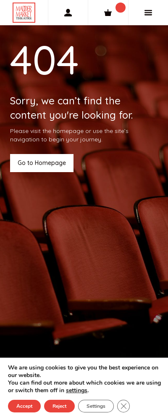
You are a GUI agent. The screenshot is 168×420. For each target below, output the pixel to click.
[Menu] (148, 12)
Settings (96, 406)
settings (76, 390)
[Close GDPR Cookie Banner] (123, 406)
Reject (59, 406)
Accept (24, 406)
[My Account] (68, 12)
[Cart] (108, 12)
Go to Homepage (42, 163)
